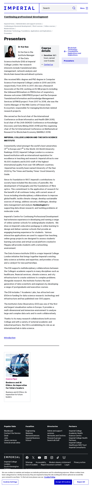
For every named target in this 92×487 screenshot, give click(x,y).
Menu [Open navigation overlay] (84, 8)
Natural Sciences (32, 435)
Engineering (30, 431)
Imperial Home (9, 24)
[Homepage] (21, 8)
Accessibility (41, 462)
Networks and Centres (56, 435)
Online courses (49, 26)
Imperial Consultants (77, 447)
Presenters (8, 33)
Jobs (6, 438)
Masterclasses (9, 29)
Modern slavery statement (60, 462)
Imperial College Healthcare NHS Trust (78, 443)
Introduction (9, 337)
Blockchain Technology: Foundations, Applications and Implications (27, 31)
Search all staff (53, 440)
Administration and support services (29, 24)
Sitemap (29, 462)
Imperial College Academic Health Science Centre (76, 433)
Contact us (48, 64)
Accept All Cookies (63, 483)
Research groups (54, 438)
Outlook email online (12, 442)
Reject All (81, 483)
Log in (67, 465)
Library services (10, 440)
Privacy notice (79, 462)
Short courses (37, 26)
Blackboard (8, 431)
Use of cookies (32, 465)
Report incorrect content (51, 465)
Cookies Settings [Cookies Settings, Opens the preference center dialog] (10, 483)
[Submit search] (74, 8)
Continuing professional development (26, 16)
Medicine (29, 433)
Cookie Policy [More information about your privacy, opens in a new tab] (49, 478)
